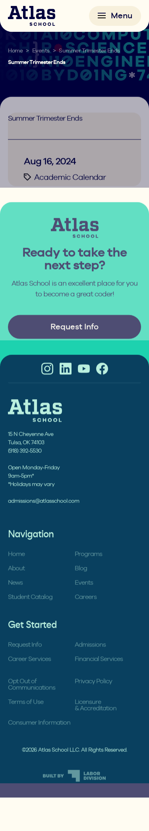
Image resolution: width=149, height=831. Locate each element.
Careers (86, 606)
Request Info (74, 336)
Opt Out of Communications (31, 694)
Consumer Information (39, 732)
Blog (81, 577)
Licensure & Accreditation (95, 714)
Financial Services (99, 668)
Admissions (90, 654)
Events (41, 51)
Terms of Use (25, 711)
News (15, 592)
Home (15, 51)
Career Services (29, 668)
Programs (88, 563)
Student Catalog (30, 606)
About (16, 577)
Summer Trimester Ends (89, 51)
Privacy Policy (93, 690)
